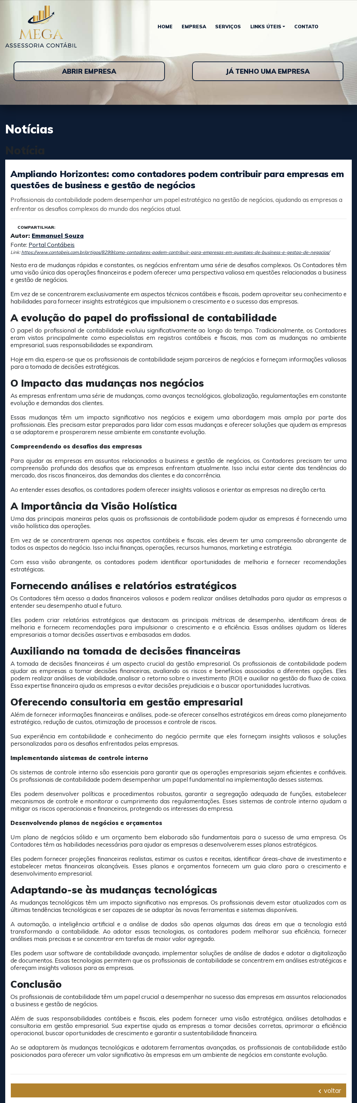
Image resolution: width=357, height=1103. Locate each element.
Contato (306, 26)
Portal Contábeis (52, 244)
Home (165, 26)
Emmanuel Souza (58, 235)
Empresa (194, 26)
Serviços (228, 26)
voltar (329, 1090)
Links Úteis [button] (265, 26)
